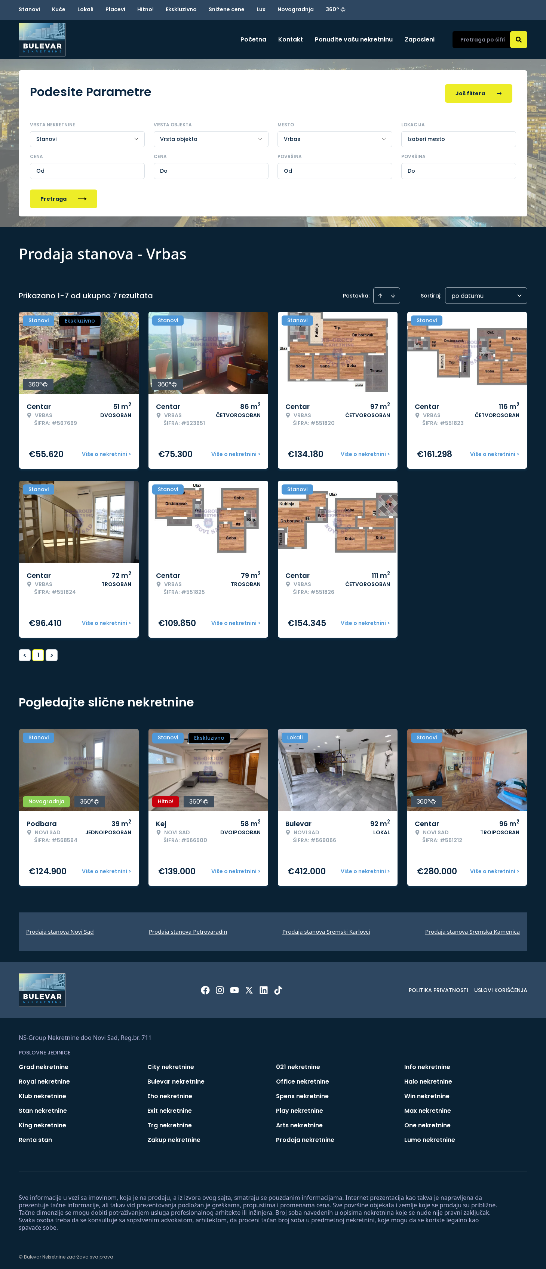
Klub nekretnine (42, 1093)
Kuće (58, 9)
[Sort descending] (393, 293)
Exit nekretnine (169, 1108)
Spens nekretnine (302, 1093)
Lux (261, 9)
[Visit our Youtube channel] (234, 987)
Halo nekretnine (428, 1079)
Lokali (85, 9)
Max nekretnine (427, 1108)
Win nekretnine (427, 1093)
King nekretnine (42, 1122)
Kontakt (290, 39)
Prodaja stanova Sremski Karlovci (326, 929)
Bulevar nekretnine (176, 1079)
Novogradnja (295, 9)
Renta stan (35, 1137)
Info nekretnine (427, 1064)
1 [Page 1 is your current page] (38, 652)
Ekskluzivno (181, 9)
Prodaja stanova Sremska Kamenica (472, 929)
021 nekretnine (298, 1064)
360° (336, 9)
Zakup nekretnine (173, 1137)
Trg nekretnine (169, 1122)
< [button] (25, 652)
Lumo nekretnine (429, 1137)
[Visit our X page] (249, 987)
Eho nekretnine (169, 1093)
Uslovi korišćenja (500, 987)
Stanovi (29, 9)
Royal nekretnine (44, 1079)
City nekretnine (170, 1064)
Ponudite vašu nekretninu (354, 39)
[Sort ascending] (380, 293)
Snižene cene (227, 9)
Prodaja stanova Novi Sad (60, 929)
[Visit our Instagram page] (219, 987)
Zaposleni (420, 39)
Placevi (115, 9)
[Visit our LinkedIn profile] (263, 987)
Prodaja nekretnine (305, 1137)
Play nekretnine (299, 1108)
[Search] (518, 39)
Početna (253, 39)
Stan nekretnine (43, 1108)
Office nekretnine (302, 1079)
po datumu (467, 293)
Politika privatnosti (438, 987)
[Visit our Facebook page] (205, 987)
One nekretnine (427, 1122)
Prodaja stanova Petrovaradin (188, 929)
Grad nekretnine (43, 1064)
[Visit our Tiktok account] (278, 987)
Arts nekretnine (299, 1122)
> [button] (52, 652)
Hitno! (145, 9)
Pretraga (63, 196)
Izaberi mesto (426, 136)
